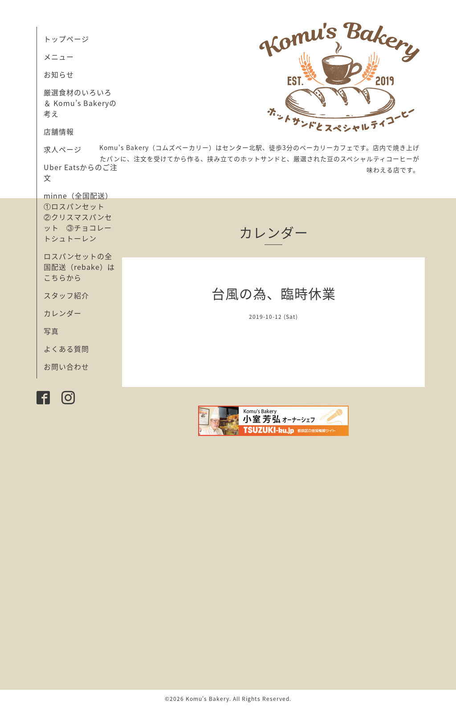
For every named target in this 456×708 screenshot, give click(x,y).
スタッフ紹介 (66, 295)
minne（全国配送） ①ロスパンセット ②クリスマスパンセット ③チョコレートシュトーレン (82, 217)
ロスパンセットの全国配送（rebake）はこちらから (79, 267)
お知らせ (59, 74)
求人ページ (62, 149)
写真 (51, 331)
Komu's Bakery (207, 699)
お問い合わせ (66, 366)
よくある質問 (66, 348)
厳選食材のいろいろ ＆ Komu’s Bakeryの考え (80, 103)
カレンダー (62, 313)
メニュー (59, 56)
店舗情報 (59, 131)
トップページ (66, 38)
